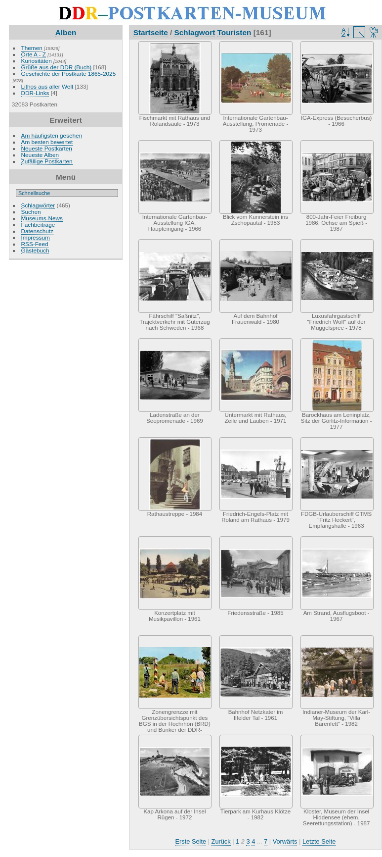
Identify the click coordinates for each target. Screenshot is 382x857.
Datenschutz (37, 231)
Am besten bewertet (47, 142)
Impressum (35, 237)
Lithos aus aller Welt (47, 86)
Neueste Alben (40, 154)
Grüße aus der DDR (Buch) (56, 67)
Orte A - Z (33, 54)
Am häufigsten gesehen (52, 135)
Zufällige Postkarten (47, 161)
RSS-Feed (34, 244)
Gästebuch (35, 250)
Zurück (221, 841)
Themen (31, 48)
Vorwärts (285, 841)
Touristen (234, 32)
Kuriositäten (37, 60)
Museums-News (42, 218)
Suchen (31, 211)
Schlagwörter (38, 205)
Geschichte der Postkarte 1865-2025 (68, 73)
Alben (66, 32)
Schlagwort (194, 32)
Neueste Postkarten (46, 148)
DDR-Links (35, 93)
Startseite (150, 32)
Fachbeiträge (38, 224)
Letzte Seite (319, 841)
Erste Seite (191, 841)
